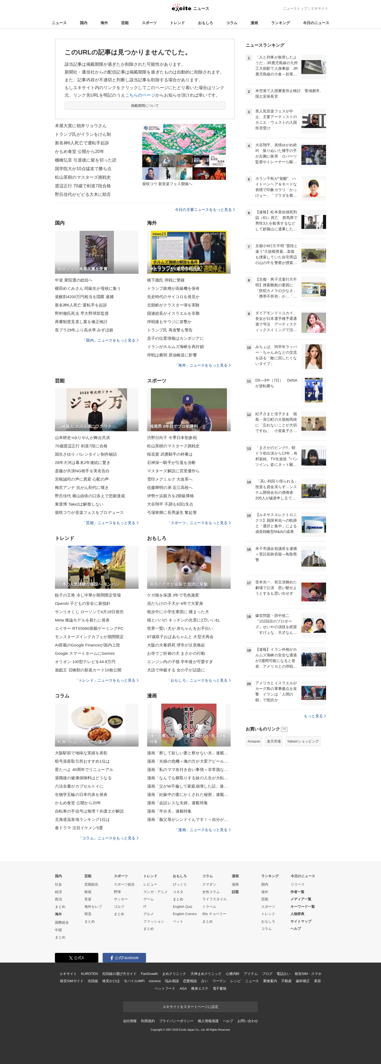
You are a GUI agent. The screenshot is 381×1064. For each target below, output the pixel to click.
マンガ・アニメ (155, 892)
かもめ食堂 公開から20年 (79, 151)
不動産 (286, 981)
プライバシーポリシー (176, 1021)
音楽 (87, 899)
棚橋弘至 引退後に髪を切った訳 (86, 160)
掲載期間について (145, 106)
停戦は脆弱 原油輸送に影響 (172, 355)
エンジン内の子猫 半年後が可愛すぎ (180, 661)
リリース (298, 884)
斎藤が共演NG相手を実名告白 (82, 471)
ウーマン (219, 981)
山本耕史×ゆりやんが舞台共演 (82, 437)
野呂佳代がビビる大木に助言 (83, 194)
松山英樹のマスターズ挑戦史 (83, 177)
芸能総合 (91, 884)
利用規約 (148, 1021)
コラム (231, 23)
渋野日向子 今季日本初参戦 (172, 437)
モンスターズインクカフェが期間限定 (89, 636)
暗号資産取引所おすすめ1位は (82, 761)
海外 (104, 23)
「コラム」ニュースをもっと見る (109, 838)
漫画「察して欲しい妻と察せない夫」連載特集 (189, 753)
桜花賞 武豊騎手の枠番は (170, 454)
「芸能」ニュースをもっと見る (110, 523)
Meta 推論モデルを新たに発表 (82, 620)
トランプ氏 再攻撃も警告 (170, 330)
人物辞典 (297, 914)
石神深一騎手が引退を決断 (171, 462)
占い (204, 981)
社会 (58, 884)
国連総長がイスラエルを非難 (173, 313)
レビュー (150, 884)
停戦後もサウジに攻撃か (169, 321)
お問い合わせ (247, 1021)
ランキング (280, 23)
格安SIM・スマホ (308, 974)
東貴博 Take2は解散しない (79, 504)
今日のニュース (316, 23)
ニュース (59, 23)
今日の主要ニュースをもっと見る (205, 209)
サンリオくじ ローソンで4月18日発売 (89, 611)
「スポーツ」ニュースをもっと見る (199, 523)
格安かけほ (110, 981)
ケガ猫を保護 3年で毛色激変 (173, 595)
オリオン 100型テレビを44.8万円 (85, 661)
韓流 (87, 914)
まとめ (60, 907)
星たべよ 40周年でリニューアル (84, 769)
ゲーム (148, 899)
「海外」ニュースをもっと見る (202, 365)
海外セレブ (93, 907)
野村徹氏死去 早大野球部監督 (82, 313)
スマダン (209, 884)
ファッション (153, 921)
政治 (58, 899)
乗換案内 (270, 981)
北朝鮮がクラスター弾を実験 (173, 305)
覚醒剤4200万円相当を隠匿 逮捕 (84, 296)
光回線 (93, 981)
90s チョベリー (214, 914)
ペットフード (165, 988)
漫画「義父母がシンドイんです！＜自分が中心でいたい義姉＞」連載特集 (189, 819)
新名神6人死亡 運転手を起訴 (81, 305)
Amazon (254, 741)
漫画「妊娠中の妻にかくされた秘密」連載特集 (189, 794)
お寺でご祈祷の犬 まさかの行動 (176, 653)
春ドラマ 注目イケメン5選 (79, 827)
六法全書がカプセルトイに (79, 786)
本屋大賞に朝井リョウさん (81, 125)
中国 (58, 930)
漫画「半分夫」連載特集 (169, 811)
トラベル (209, 907)
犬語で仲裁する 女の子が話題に (176, 670)
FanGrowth (149, 974)
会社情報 (130, 1021)
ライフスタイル (214, 899)
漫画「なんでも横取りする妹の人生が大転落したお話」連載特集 (189, 778)
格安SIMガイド (71, 981)
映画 (87, 892)
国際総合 (62, 922)
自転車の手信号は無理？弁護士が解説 (89, 811)
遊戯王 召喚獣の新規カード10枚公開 (88, 670)
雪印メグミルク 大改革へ (170, 479)
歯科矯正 (302, 981)
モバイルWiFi (134, 981)
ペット (178, 921)
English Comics (185, 914)
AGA (183, 988)
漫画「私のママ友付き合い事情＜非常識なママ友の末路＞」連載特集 (189, 769)
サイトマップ (300, 921)
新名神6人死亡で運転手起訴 (82, 143)
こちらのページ (140, 95)
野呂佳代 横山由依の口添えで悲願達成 (90, 495)
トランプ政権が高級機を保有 (173, 288)
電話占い (283, 974)
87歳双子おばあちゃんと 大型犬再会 (180, 636)
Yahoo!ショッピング (303, 741)
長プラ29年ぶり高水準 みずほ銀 (84, 330)
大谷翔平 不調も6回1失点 (170, 504)
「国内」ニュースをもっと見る (110, 340)
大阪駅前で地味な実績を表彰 (81, 753)
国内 (83, 23)
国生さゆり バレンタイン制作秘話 (86, 454)
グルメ (148, 914)
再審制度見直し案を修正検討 (81, 321)
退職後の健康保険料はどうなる (83, 778)
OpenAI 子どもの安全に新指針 (82, 603)
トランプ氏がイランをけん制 (83, 134)
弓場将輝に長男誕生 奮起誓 (172, 512)
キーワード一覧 (302, 907)
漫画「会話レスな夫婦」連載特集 (177, 802)
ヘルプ (295, 929)
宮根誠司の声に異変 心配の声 (82, 479)
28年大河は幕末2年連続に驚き (82, 462)
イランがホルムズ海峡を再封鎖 (175, 346)
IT (145, 907)
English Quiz (182, 907)
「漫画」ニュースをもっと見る (202, 830)
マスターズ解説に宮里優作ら (173, 471)
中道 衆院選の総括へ (73, 280)
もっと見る (315, 716)
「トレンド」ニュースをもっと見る (107, 680)
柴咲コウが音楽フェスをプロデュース (89, 512)
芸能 (125, 23)
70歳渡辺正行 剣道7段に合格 (81, 446)
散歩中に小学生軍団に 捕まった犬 (178, 611)
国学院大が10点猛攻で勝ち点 (83, 168)
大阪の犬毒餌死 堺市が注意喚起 (176, 645)
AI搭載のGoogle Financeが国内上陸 (87, 645)
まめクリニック (174, 974)
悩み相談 (172, 981)
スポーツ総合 (124, 884)
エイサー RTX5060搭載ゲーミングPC (89, 628)
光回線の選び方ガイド (119, 974)
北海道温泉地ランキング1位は (82, 819)
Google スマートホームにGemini (85, 653)
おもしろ (205, 23)
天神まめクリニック (206, 974)
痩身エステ (199, 988)
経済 (58, 892)
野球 (117, 892)
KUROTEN (89, 974)
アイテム (250, 974)
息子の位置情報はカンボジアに (175, 338)
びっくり (180, 884)
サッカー (121, 899)
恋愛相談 (190, 981)
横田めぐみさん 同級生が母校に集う (88, 288)
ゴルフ (119, 907)
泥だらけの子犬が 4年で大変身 (175, 603)
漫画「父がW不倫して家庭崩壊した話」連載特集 (189, 786)
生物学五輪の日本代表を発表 (81, 794)
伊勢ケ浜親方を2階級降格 (170, 495)
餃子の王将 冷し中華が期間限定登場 (88, 595)
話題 (235, 892)
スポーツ (149, 23)
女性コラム (211, 892)
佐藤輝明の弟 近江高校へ (170, 487)
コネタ (178, 892)
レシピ (235, 981)
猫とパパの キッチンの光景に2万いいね (183, 620)
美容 (317, 981)
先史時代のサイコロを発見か (173, 296)
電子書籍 (219, 988)
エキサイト (319, 8)
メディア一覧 (300, 899)
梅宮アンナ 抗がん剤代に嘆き (82, 487)
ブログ (267, 974)
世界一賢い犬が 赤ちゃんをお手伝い (180, 628)
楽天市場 (274, 741)
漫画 (254, 23)
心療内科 (233, 974)
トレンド (177, 23)
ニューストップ (295, 8)
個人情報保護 (208, 1021)
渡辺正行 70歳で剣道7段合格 (83, 186)
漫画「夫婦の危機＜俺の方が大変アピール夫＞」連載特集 (189, 761)
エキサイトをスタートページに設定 (190, 1007)
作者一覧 (297, 892)
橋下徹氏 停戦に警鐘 (166, 280)
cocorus (155, 981)
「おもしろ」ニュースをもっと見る (199, 680)
